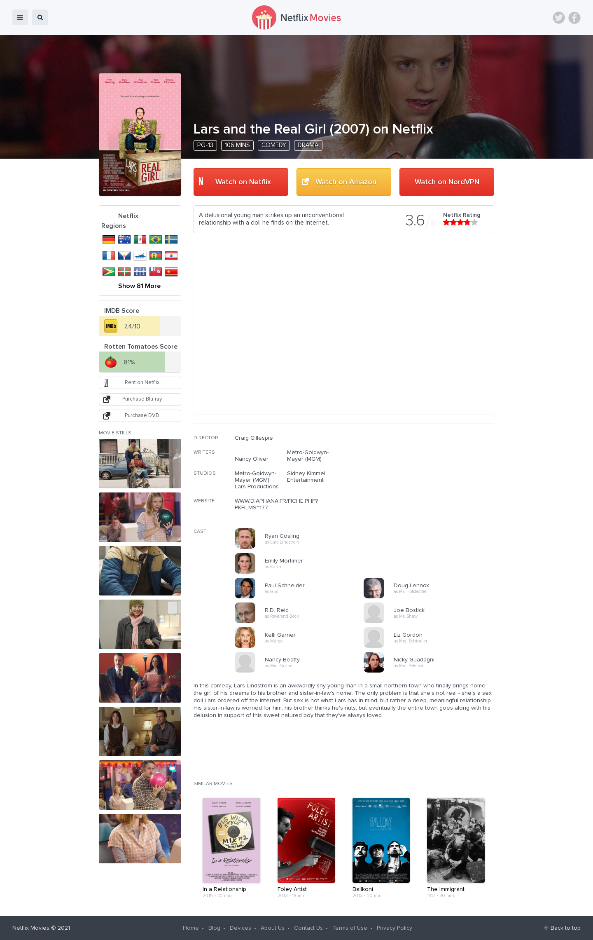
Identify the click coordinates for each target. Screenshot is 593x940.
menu (20, 17)
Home (191, 928)
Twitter (559, 18)
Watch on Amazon (345, 182)
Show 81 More (139, 286)
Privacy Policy (394, 928)
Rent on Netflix (142, 382)
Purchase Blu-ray (142, 399)
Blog (214, 928)
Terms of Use (349, 928)
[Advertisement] (432, 487)
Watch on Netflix (243, 182)
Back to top (566, 928)
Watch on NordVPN (447, 182)
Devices (240, 928)
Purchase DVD (142, 415)
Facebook (574, 18)
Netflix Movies (30, 928)
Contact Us (308, 928)
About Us (273, 928)
